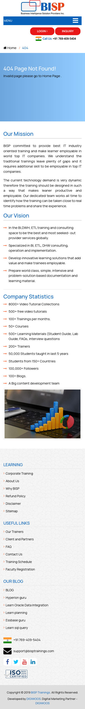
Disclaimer (13, 503)
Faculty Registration (20, 569)
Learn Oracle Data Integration (27, 605)
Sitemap (12, 511)
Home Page (51, 75)
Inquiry (68, 31)
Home (10, 47)
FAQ (9, 546)
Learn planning (16, 612)
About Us (12, 481)
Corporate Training (19, 473)
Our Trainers (14, 531)
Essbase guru (15, 620)
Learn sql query (17, 627)
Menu (8, 20)
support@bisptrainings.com (33, 651)
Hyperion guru (16, 597)
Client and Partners (20, 539)
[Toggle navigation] (75, 20)
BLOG (10, 590)
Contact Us (14, 554)
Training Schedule (19, 562)
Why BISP (12, 488)
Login (42, 31)
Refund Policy (16, 496)
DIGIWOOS (34, 699)
